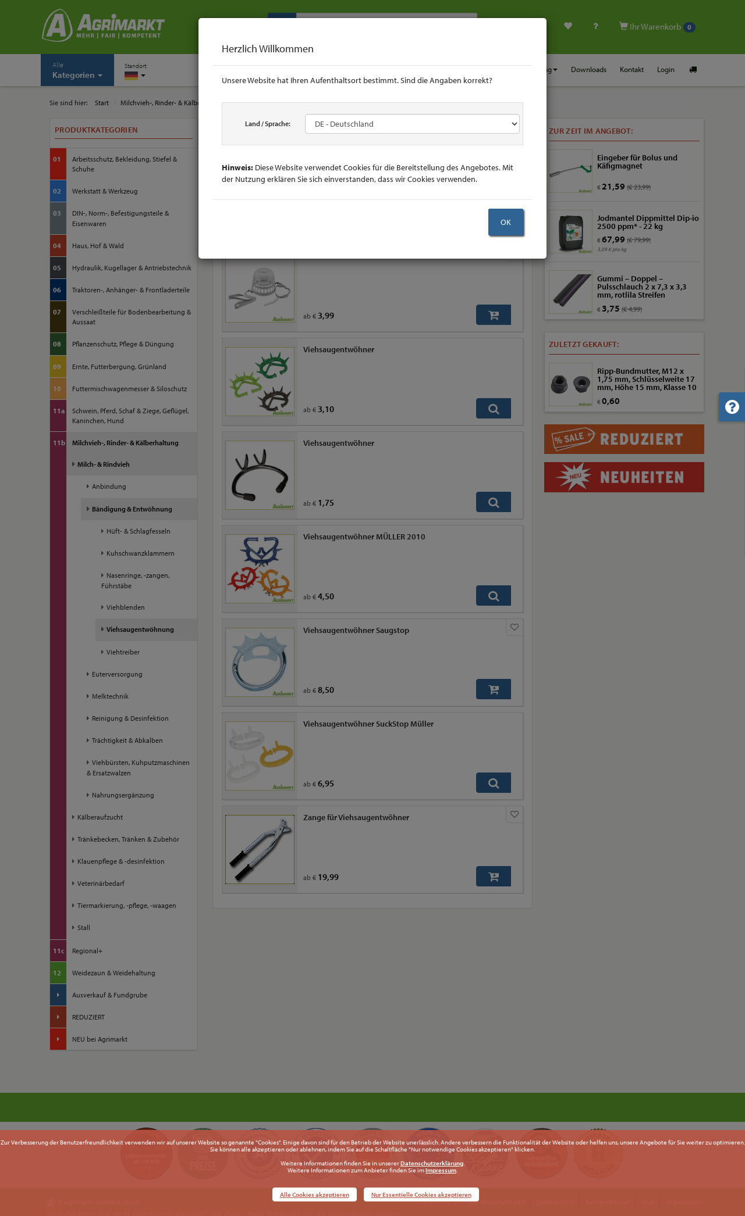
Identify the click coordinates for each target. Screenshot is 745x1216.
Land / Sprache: (267, 123)
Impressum (440, 1170)
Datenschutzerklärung (431, 1163)
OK (506, 222)
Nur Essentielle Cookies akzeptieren (421, 1194)
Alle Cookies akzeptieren (314, 1194)
